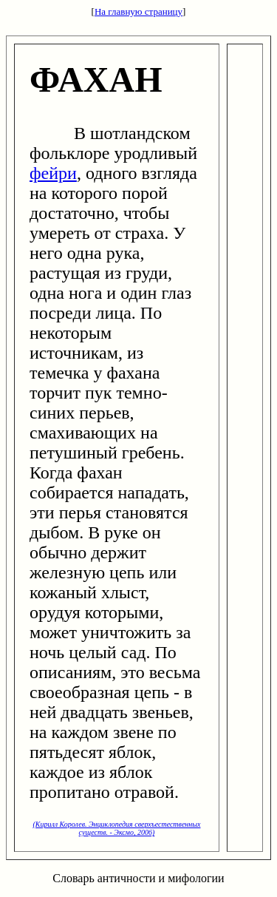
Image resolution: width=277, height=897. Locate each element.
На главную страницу (138, 11)
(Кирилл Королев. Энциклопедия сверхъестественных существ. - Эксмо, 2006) (116, 828)
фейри (53, 173)
